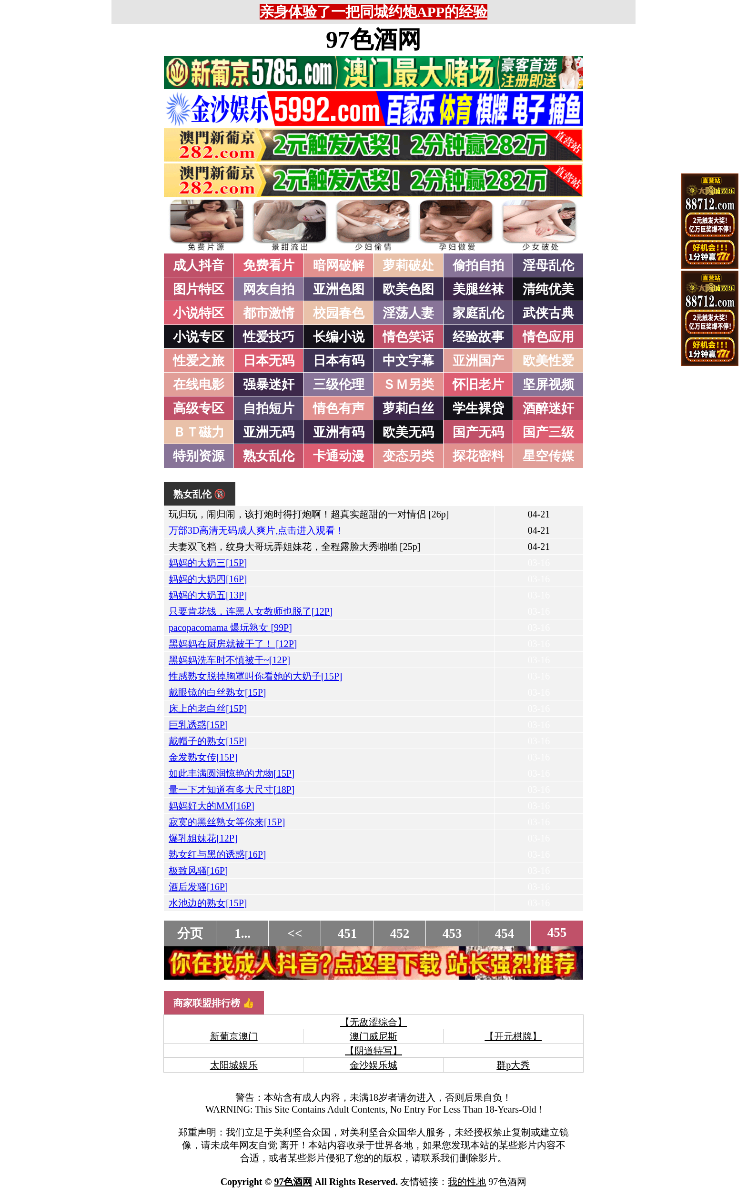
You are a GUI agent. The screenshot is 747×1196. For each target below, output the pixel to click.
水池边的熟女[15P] (208, 903)
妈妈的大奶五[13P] (208, 595)
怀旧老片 (478, 384)
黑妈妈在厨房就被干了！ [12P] (233, 644)
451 (347, 933)
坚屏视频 (548, 384)
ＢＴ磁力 (198, 432)
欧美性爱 (548, 361)
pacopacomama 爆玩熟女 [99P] (230, 627)
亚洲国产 (478, 361)
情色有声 (338, 408)
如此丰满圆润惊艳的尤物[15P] (231, 773)
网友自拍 (268, 289)
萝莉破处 (408, 265)
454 (505, 933)
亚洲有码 (338, 432)
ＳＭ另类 (408, 384)
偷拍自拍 (478, 265)
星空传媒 (548, 456)
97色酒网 (373, 39)
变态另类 (408, 456)
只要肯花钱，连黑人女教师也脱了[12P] (251, 611)
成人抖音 (198, 265)
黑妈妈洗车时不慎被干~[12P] (229, 660)
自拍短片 (268, 408)
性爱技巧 (268, 337)
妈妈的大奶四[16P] (208, 579)
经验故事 (478, 337)
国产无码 (478, 432)
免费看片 (268, 265)
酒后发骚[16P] (198, 887)
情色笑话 (408, 337)
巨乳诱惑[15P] (198, 725)
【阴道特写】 (373, 1050)
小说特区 (198, 313)
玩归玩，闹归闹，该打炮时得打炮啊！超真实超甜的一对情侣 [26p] (309, 514)
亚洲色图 (338, 289)
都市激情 (268, 313)
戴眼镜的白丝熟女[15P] (217, 692)
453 (452, 933)
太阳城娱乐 (234, 1065)
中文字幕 (408, 361)
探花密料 (478, 456)
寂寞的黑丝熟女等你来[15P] (227, 822)
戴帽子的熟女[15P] (208, 741)
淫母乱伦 (548, 265)
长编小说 (338, 337)
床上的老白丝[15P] (208, 708)
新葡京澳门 (234, 1036)
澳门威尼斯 (373, 1036)
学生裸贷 (478, 408)
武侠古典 (548, 313)
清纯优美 (548, 289)
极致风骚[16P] (198, 870)
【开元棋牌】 (513, 1036)
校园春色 (338, 313)
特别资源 (198, 456)
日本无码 (268, 361)
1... (242, 933)
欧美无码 (408, 432)
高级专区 (198, 408)
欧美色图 (408, 289)
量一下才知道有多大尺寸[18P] (231, 789)
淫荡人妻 (408, 313)
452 (400, 933)
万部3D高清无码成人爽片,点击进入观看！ (256, 530)
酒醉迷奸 (548, 408)
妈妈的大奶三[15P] (208, 562)
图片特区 (198, 289)
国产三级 (548, 432)
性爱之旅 (198, 361)
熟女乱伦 (268, 456)
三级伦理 (338, 384)
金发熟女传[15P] (203, 757)
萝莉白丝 (408, 408)
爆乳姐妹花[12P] (203, 838)
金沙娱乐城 (373, 1065)
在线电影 (198, 384)
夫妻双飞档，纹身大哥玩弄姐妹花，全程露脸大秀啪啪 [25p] (294, 546)
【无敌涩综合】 (373, 1022)
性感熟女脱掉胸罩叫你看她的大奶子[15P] (255, 676)
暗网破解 (338, 265)
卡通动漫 (338, 456)
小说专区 (198, 337)
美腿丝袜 (478, 289)
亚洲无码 (268, 432)
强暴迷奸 (268, 384)
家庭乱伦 (478, 313)
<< (295, 933)
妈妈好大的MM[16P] (211, 806)
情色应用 (548, 337)
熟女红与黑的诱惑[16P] (217, 854)
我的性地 (467, 1181)
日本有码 (338, 361)
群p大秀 (513, 1065)
